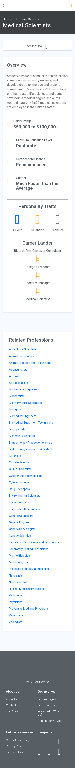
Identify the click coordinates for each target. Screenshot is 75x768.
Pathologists (17, 595)
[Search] (70, 6)
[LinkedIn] (51, 742)
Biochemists (17, 396)
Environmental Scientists (24, 495)
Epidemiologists (19, 502)
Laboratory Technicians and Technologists (35, 542)
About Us (12, 699)
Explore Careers (27, 19)
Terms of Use (14, 752)
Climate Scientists (20, 462)
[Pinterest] (51, 752)
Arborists (15, 376)
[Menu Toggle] (3, 5)
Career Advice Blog (18, 740)
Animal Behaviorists (21, 356)
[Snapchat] (61, 752)
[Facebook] (41, 742)
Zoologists (15, 622)
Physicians (15, 602)
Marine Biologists (20, 555)
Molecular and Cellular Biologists (29, 568)
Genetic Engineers (20, 522)
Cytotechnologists (20, 482)
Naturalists (16, 575)
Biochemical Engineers (23, 389)
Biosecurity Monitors (22, 436)
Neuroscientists (19, 582)
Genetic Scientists (20, 535)
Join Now (12, 711)
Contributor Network (50, 720)
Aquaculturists (18, 369)
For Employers (47, 699)
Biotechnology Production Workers (30, 442)
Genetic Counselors (21, 515)
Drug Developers (19, 489)
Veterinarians (17, 615)
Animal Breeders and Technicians (30, 362)
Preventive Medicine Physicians (29, 608)
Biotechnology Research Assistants (31, 449)
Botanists (15, 455)
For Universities (47, 705)
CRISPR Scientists (20, 469)
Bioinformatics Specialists (25, 402)
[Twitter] (61, 742)
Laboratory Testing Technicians (28, 549)
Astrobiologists (18, 382)
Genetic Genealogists (22, 529)
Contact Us (13, 705)
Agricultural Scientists (23, 349)
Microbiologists (18, 562)
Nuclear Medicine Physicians (27, 588)
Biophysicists (17, 429)
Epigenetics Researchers (24, 509)
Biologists (15, 409)
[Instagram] (41, 752)
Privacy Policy (15, 746)
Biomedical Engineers (22, 416)
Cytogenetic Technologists (25, 475)
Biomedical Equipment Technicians (31, 422)
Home (7, 19)
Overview (37, 45)
